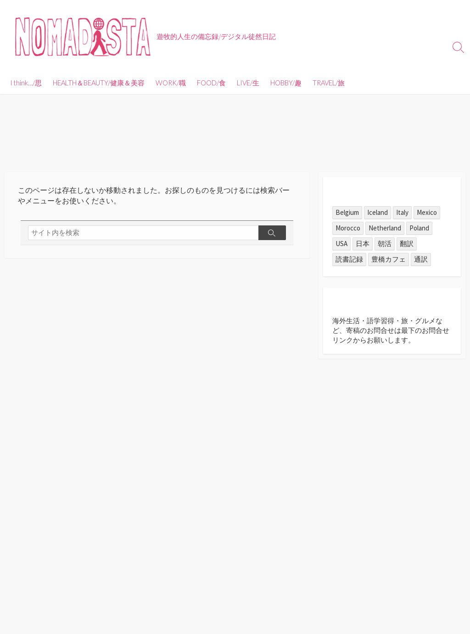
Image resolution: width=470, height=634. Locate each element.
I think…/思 (26, 83)
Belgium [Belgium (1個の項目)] (347, 212)
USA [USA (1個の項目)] (341, 243)
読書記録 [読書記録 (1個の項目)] (349, 259)
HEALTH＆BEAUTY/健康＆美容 (99, 83)
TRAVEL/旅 (329, 83)
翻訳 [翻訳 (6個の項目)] (407, 243)
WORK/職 (171, 83)
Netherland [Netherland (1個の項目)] (385, 228)
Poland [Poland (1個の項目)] (419, 228)
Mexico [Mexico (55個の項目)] (427, 212)
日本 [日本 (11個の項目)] (362, 243)
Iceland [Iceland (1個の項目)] (377, 212)
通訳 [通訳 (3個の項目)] (421, 259)
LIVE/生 (248, 83)
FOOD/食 (211, 83)
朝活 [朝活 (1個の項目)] (385, 243)
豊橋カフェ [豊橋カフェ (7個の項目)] (388, 259)
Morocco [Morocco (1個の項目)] (348, 228)
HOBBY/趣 (286, 83)
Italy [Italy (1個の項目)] (402, 212)
